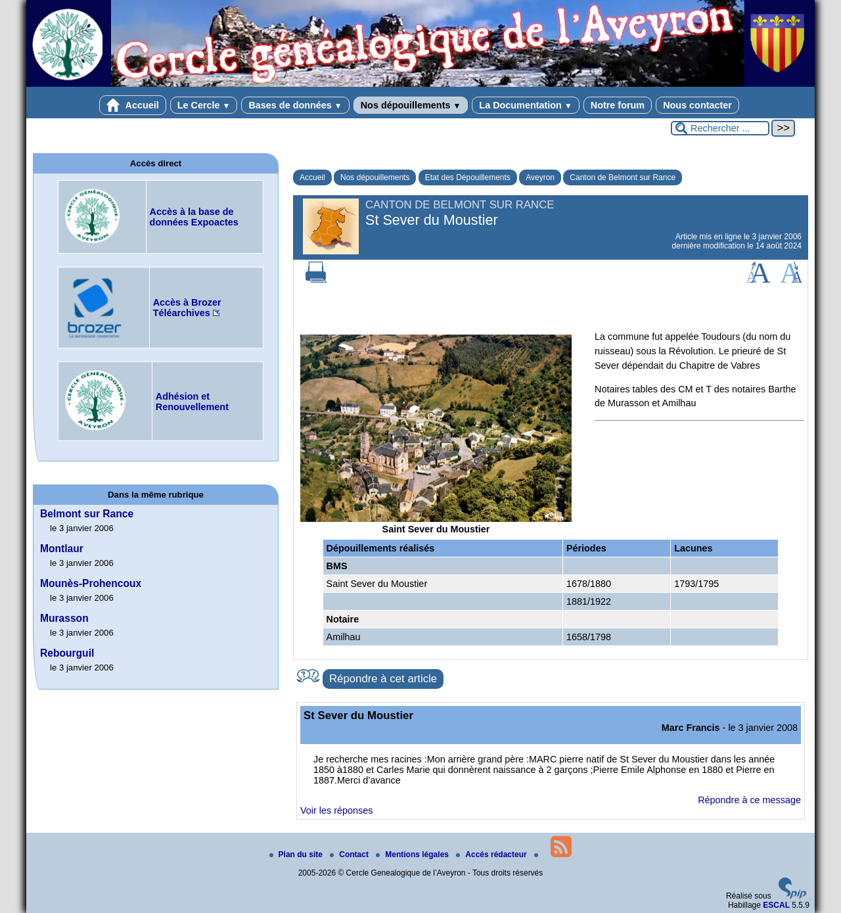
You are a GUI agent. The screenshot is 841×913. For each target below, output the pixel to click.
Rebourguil (67, 653)
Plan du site (297, 854)
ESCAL (776, 905)
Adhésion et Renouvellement (192, 401)
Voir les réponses (336, 810)
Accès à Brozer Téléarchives (187, 307)
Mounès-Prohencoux (90, 583)
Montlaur (61, 548)
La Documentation (525, 105)
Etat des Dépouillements (468, 177)
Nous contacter (697, 105)
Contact (350, 854)
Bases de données (295, 105)
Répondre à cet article (383, 678)
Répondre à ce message (749, 800)
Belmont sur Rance (86, 513)
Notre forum (618, 105)
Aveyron (540, 177)
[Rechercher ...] (720, 128)
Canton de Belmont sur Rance (622, 177)
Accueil (132, 105)
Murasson (64, 618)
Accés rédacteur (492, 854)
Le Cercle (204, 105)
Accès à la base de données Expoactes (194, 216)
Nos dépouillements (411, 105)
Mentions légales (413, 854)
